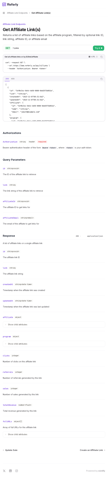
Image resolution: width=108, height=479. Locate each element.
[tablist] (51, 79)
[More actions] (104, 4)
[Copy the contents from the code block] (101, 57)
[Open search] (99, 4)
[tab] (7, 78)
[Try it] (98, 48)
